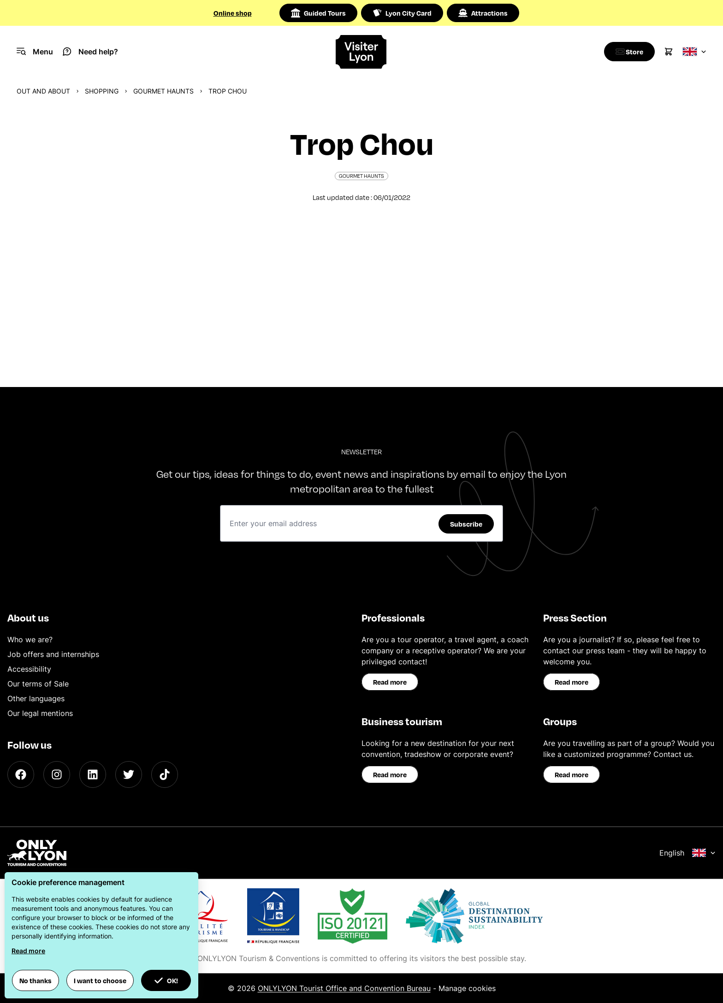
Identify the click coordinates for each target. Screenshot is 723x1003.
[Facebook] (20, 774)
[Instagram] (56, 774)
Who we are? (30, 639)
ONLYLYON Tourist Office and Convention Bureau (344, 988)
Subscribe (466, 523)
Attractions (483, 13)
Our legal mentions (40, 713)
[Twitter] (128, 774)
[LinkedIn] (92, 774)
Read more (390, 681)
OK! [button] (166, 980)
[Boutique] (627, 51)
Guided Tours (318, 13)
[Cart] (668, 51)
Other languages (36, 698)
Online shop (232, 13)
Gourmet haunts (163, 91)
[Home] (362, 52)
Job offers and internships (53, 654)
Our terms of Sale (38, 683)
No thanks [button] (35, 980)
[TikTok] (164, 774)
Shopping (102, 91)
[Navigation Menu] (35, 51)
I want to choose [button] (100, 980)
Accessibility (29, 669)
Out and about (43, 91)
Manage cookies (467, 988)
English (687, 852)
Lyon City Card (402, 13)
